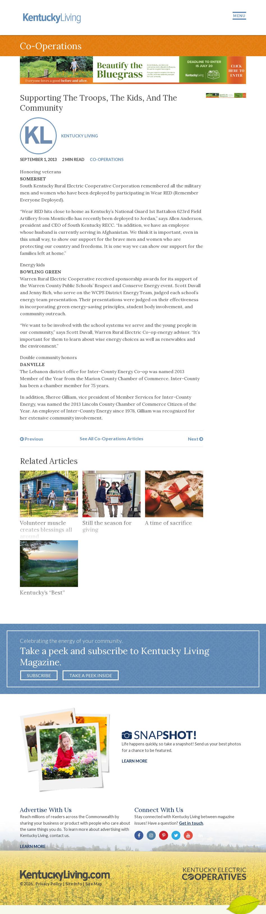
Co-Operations (106, 159)
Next (195, 438)
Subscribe (39, 675)
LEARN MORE (32, 846)
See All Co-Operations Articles (111, 438)
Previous (31, 438)
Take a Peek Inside (90, 675)
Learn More (134, 761)
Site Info (73, 883)
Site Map (93, 883)
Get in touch (191, 823)
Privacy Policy (49, 883)
